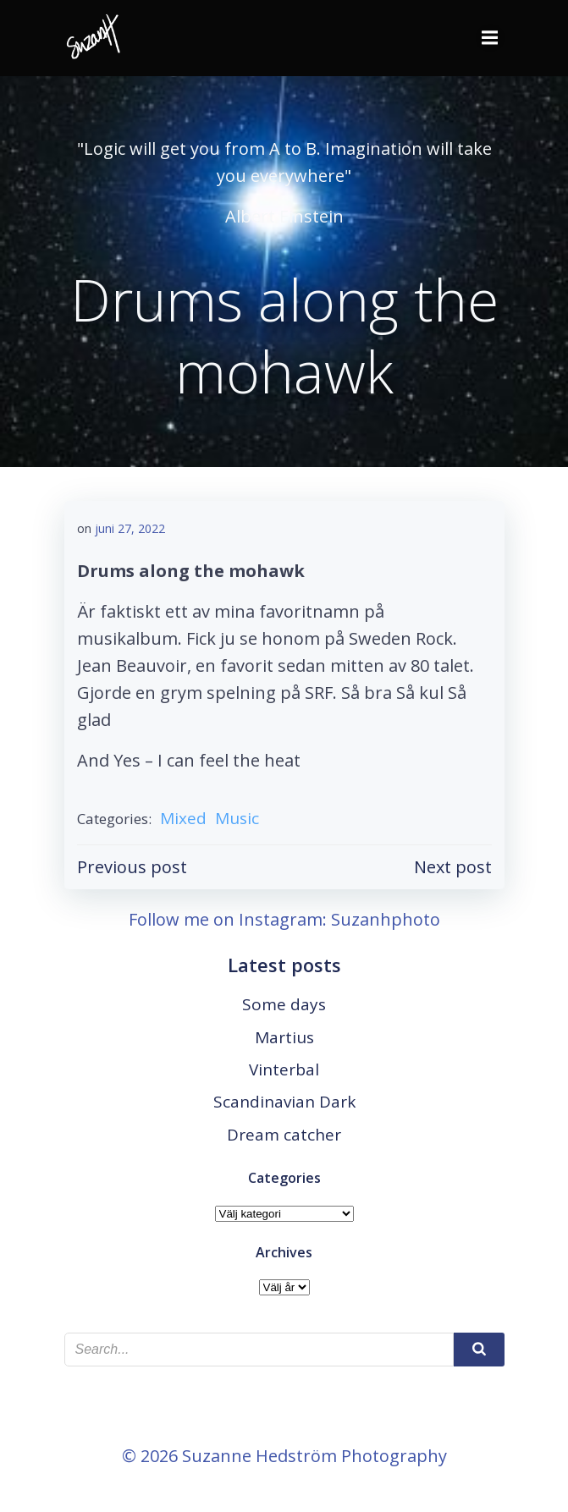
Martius (284, 1037)
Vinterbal (284, 1069)
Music (237, 818)
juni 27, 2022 (130, 528)
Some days (284, 1004)
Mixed (183, 818)
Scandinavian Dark (284, 1102)
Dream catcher (284, 1135)
